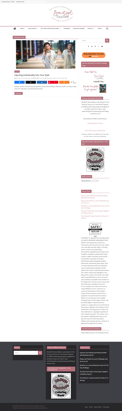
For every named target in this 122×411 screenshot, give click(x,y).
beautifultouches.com (95, 229)
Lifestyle (90, 28)
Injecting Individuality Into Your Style (31, 75)
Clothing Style (49, 78)
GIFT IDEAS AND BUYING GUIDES (50, 28)
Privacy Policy (106, 407)
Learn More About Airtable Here (95, 131)
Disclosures (32, 28)
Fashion (55, 78)
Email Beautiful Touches (95, 123)
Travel (100, 28)
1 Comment (40, 78)
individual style (60, 78)
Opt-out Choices (98, 407)
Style (66, 78)
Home (22, 28)
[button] (25, 28)
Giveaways (67, 28)
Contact (91, 407)
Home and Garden (79, 28)
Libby (28, 78)
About (86, 407)
